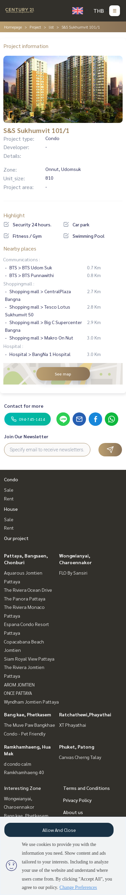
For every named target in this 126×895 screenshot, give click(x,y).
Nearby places (19, 248)
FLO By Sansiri (73, 573)
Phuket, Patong (76, 747)
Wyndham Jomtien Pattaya (31, 702)
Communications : (21, 259)
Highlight (14, 215)
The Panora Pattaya (24, 598)
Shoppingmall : (18, 283)
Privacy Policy (77, 800)
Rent (9, 498)
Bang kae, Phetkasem (27, 714)
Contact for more (23, 406)
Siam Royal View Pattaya (29, 659)
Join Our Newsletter (26, 436)
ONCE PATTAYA (18, 693)
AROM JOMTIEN (19, 684)
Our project (16, 538)
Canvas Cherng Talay (80, 757)
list (51, 27)
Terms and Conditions (86, 788)
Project (35, 27)
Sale (8, 490)
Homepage (13, 27)
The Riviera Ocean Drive (28, 590)
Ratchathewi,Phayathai (85, 714)
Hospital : (13, 346)
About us (73, 812)
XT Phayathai (72, 725)
